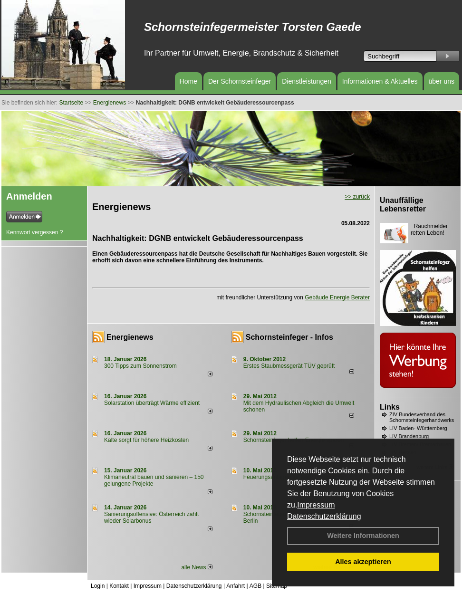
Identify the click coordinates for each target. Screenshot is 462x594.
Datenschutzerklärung (324, 516)
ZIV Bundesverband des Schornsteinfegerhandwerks (421, 417)
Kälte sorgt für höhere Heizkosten (147, 440)
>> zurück (357, 196)
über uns (441, 81)
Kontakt (119, 586)
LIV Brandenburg (409, 436)
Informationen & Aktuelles (380, 81)
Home (188, 81)
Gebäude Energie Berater (337, 297)
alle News (196, 567)
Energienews (130, 337)
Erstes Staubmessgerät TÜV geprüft (289, 366)
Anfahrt (235, 586)
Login (98, 586)
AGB (255, 586)
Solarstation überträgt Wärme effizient (152, 403)
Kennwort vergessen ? (34, 232)
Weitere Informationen (363, 535)
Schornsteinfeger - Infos (289, 337)
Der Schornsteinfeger (239, 81)
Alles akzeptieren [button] (363, 561)
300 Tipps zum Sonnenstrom (140, 366)
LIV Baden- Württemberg (418, 428)
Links (390, 407)
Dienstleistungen (306, 81)
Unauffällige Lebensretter (403, 204)
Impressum (316, 505)
